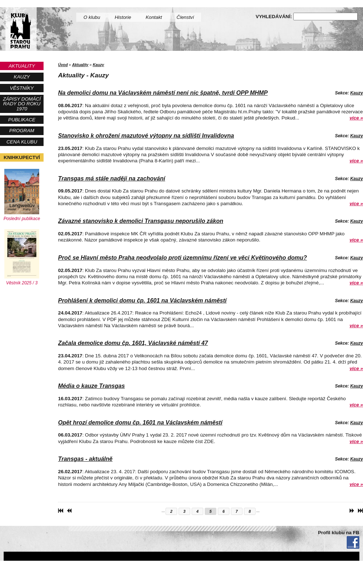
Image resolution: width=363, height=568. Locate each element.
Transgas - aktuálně (85, 459)
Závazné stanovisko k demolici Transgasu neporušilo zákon (140, 221)
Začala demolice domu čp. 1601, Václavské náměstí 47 (133, 343)
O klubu (91, 17)
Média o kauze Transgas (91, 386)
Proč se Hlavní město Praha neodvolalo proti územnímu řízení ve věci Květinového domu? (182, 258)
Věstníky (22, 88)
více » (356, 118)
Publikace (22, 119)
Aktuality (22, 66)
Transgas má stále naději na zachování (111, 178)
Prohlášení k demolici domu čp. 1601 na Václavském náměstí (142, 300)
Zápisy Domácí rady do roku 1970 (22, 103)
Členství (185, 17)
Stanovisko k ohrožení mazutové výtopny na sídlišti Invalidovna (146, 136)
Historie (123, 17)
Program (21, 130)
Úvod (63, 64)
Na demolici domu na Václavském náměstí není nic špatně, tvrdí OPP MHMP (163, 93)
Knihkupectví (22, 157)
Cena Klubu (22, 142)
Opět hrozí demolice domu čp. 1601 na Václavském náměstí (140, 422)
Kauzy (22, 77)
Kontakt (154, 17)
